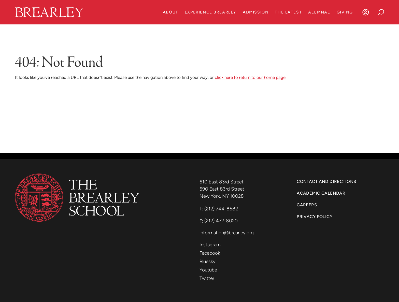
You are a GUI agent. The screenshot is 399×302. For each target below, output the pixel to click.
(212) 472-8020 (221, 221)
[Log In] (365, 12)
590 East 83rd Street (223, 189)
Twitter (207, 278)
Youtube (208, 270)
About (170, 12)
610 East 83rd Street (222, 182)
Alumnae (319, 12)
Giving (345, 12)
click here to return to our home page (250, 77)
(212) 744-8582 (221, 209)
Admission (255, 12)
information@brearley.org (227, 233)
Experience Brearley (210, 12)
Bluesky (208, 261)
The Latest (288, 12)
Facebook (210, 253)
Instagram (210, 245)
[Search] (381, 12)
